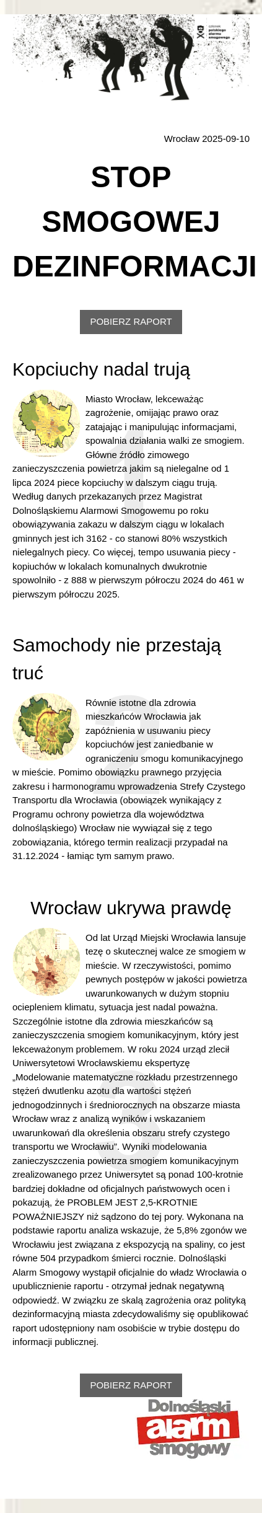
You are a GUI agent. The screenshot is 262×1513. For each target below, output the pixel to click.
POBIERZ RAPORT (131, 321)
